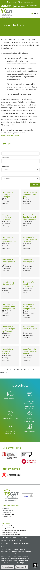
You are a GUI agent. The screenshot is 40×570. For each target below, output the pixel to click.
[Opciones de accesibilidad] (35, 565)
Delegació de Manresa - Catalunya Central (15, 530)
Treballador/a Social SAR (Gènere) (7, 351)
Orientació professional (10, 428)
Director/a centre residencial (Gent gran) (30, 194)
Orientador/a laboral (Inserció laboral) (8, 262)
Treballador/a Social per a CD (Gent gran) (8, 194)
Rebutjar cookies (21, 567)
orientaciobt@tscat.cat (10, 136)
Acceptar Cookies (8, 567)
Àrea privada (22, 6)
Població (4, 150)
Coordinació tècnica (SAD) (28, 261)
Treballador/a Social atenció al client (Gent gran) (29, 217)
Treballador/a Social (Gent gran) (30, 328)
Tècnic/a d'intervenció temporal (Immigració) (7, 218)
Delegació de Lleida (8, 528)
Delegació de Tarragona (9, 532)
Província (5, 157)
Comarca (5, 166)
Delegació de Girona (8, 526)
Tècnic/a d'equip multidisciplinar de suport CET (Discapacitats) (30, 352)
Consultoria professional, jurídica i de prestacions (29, 405)
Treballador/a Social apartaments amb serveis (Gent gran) (9, 240)
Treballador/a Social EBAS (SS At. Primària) (8, 329)
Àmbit (3, 175)
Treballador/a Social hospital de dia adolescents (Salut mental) (30, 240)
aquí (22, 563)
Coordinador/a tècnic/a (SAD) (8, 283)
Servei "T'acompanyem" (29, 416)
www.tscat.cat (6, 516)
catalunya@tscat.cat (26, 2)
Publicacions (29, 427)
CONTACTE (33, 6)
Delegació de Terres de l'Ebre (11, 534)
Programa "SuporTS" (10, 415)
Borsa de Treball (10, 395)
